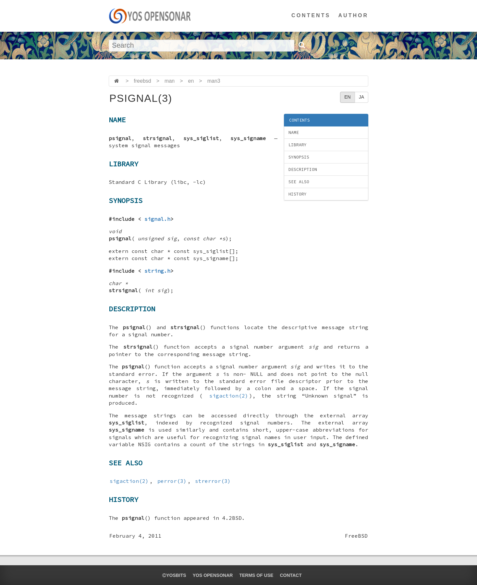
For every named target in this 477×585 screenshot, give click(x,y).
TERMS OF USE (256, 575)
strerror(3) (213, 481)
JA (361, 97)
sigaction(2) (228, 395)
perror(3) (172, 481)
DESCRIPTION (302, 169)
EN (347, 97)
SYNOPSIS (298, 157)
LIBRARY (297, 145)
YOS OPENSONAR (213, 575)
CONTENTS (310, 15)
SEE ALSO (298, 182)
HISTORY (297, 194)
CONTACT (290, 575)
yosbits (174, 575)
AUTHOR (353, 15)
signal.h (157, 219)
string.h (157, 271)
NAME (293, 132)
